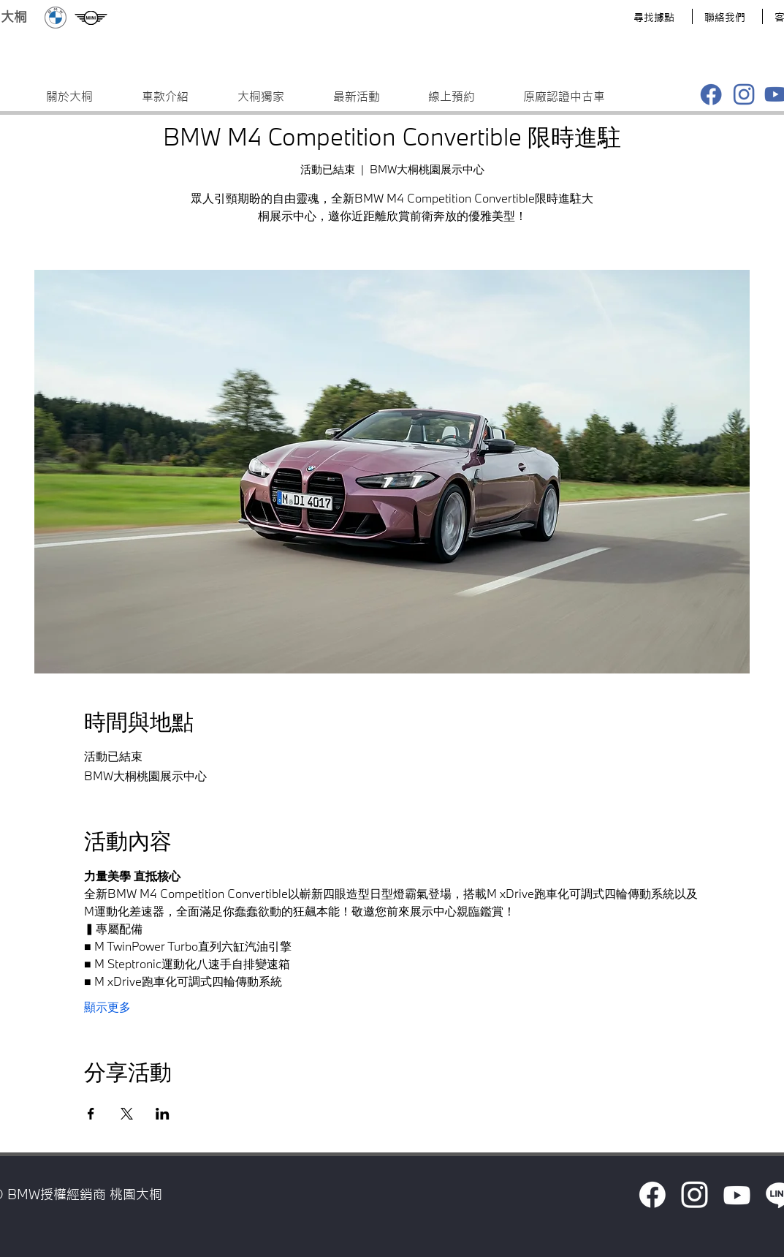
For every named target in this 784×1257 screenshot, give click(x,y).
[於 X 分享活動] (127, 1114)
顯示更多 (107, 1008)
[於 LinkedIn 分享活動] (163, 1114)
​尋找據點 (653, 17)
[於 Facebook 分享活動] (91, 1114)
